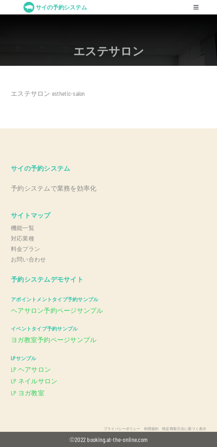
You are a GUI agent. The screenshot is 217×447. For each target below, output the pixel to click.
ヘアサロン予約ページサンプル (57, 310)
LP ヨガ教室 (27, 393)
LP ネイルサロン (34, 381)
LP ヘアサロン (31, 369)
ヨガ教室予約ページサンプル (54, 340)
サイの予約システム (61, 7)
